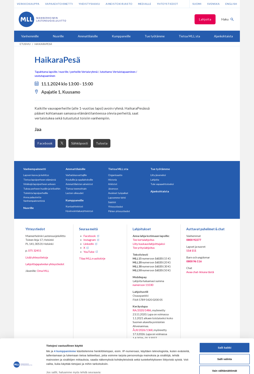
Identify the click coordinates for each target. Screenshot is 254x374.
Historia (112, 179)
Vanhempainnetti (34, 169)
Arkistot (112, 184)
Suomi (197, 3)
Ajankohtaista (159, 191)
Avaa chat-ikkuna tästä (200, 272)
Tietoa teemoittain (76, 188)
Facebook (45, 143)
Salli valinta (224, 331)
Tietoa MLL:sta (118, 169)
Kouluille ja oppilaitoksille (79, 179)
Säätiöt (112, 202)
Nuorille (28, 207)
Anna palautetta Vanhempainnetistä (34, 199)
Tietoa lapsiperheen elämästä (39, 179)
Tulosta (102, 143)
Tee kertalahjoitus (143, 239)
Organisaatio (115, 175)
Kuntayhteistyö (74, 206)
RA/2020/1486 (142, 310)
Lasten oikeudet (75, 192)
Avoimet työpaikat (118, 192)
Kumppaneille (75, 200)
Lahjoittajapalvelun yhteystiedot (44, 264)
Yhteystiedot (167, 3)
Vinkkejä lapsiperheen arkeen (39, 184)
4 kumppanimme (65, 323)
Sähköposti (79, 143)
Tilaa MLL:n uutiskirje (92, 258)
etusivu (25, 43)
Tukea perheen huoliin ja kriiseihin (41, 188)
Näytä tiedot (188, 367)
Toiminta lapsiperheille (35, 192)
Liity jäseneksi (158, 175)
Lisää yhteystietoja (36, 257)
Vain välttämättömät (224, 343)
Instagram (89, 239)
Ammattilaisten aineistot (79, 184)
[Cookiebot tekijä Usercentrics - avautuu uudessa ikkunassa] (22, 367)
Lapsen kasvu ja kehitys (36, 175)
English (231, 3)
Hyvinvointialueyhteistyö (79, 210)
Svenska (213, 3)
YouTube (88, 251)
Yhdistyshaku (89, 3)
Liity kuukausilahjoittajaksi (149, 243)
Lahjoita (205, 19)
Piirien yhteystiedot (119, 211)
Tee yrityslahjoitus (144, 247)
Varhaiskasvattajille (76, 175)
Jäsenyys (113, 188)
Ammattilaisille (75, 169)
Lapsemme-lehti (117, 197)
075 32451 (34, 250)
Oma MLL (43, 270)
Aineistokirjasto (119, 3)
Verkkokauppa (28, 3)
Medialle (144, 3)
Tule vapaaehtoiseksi (162, 184)
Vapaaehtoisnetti (59, 3)
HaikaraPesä (43, 43)
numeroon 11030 (143, 284)
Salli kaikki (224, 320)
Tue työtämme (160, 169)
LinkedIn (88, 243)
